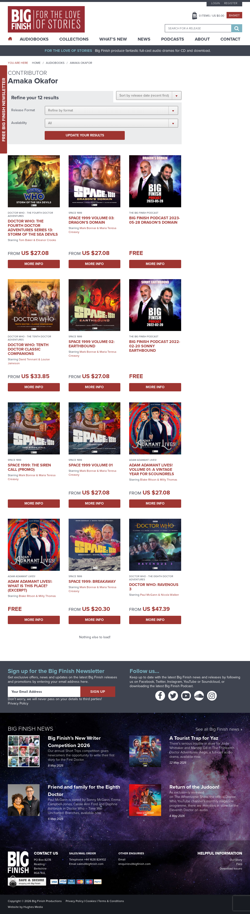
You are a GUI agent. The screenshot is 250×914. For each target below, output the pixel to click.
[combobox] (198, 28)
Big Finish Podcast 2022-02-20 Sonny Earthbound (154, 346)
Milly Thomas (168, 479)
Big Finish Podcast (179, 686)
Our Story (236, 860)
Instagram (174, 681)
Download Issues (231, 868)
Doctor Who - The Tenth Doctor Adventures (29, 338)
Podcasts (172, 39)
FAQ (239, 864)
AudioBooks (34, 39)
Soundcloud (211, 681)
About (202, 39)
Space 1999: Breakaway (92, 581)
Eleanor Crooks (46, 240)
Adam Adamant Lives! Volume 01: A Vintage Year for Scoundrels (151, 469)
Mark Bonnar (88, 228)
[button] (149, 95)
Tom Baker (26, 240)
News (144, 39)
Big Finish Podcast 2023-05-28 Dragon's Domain (154, 220)
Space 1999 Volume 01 (91, 465)
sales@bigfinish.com (90, 864)
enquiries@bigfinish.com (134, 864)
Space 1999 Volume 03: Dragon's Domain (91, 220)
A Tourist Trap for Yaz (193, 738)
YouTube (190, 681)
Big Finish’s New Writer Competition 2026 (74, 741)
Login (215, 3)
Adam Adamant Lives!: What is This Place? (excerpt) (30, 586)
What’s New (113, 39)
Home (36, 63)
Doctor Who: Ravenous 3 (153, 587)
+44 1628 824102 (95, 859)
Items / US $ (211, 15)
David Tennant (28, 359)
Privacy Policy (18, 703)
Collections (74, 39)
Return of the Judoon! (194, 787)
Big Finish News (30, 728)
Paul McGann (148, 595)
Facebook (146, 681)
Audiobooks (55, 63)
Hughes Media (33, 907)
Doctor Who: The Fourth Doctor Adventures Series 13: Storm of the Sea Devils (33, 227)
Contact (230, 39)
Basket (234, 15)
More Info (33, 263)
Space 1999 (75, 213)
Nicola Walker (170, 595)
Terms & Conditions (111, 901)
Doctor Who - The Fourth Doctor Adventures (30, 214)
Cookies (90, 901)
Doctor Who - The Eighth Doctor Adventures (151, 577)
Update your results (85, 135)
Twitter (161, 681)
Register (230, 3)
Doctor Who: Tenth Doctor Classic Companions (28, 349)
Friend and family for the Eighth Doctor (84, 790)
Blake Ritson (148, 479)
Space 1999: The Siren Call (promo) (29, 467)
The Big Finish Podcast (143, 213)
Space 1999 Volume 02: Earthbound (92, 344)
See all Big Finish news (217, 729)
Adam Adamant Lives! (142, 460)
